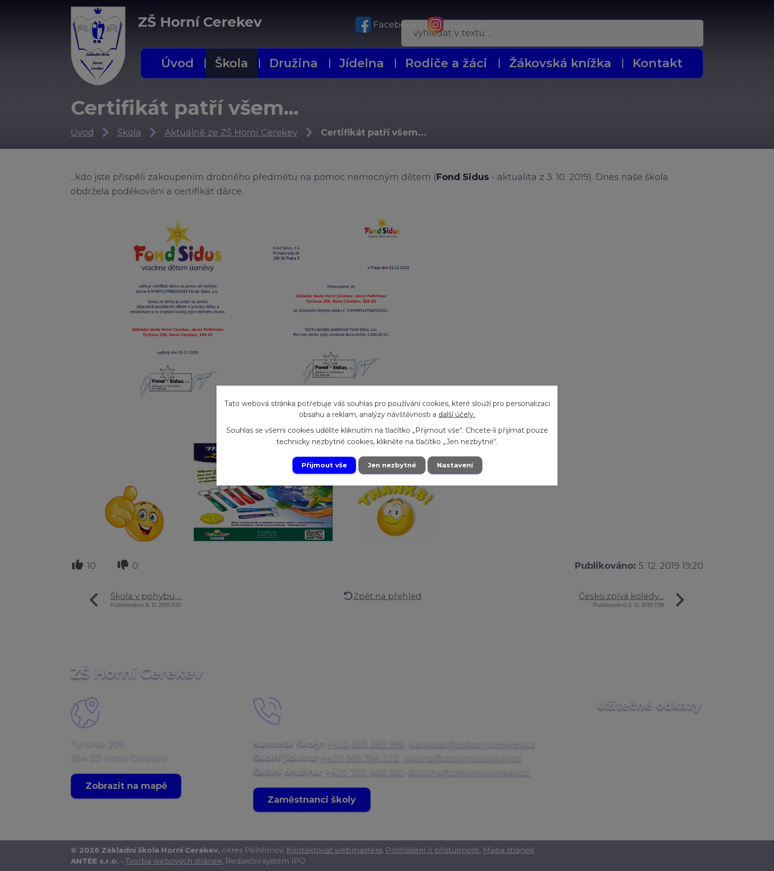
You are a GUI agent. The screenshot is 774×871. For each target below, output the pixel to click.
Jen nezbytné (392, 464)
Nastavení (457, 464)
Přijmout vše (322, 464)
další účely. (456, 414)
